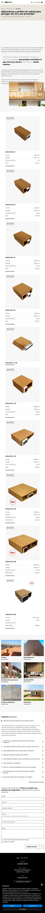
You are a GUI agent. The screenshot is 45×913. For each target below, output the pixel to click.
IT (33, 2)
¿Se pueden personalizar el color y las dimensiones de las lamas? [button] (23, 661)
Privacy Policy (27, 802)
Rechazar (12, 905)
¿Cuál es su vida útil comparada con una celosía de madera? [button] (23, 669)
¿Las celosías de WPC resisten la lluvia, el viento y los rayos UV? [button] (23, 649)
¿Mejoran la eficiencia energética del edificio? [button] (23, 657)
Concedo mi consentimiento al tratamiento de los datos (16, 741)
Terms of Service (33, 802)
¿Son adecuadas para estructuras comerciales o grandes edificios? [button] (23, 674)
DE (39, 2)
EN (35, 2)
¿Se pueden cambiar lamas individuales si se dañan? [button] (23, 679)
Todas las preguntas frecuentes (36, 684)
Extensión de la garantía (22, 783)
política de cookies (23, 892)
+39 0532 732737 (22, 766)
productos (10, 8)
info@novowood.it (22, 779)
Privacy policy (20, 794)
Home (2, 8)
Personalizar (22, 909)
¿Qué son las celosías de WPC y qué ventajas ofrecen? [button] (23, 623)
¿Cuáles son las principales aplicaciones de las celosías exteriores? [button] (23, 643)
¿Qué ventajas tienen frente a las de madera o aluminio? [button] (23, 653)
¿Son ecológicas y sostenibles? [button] (23, 665)
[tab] (22, 623)
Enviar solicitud (35, 749)
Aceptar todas (32, 905)
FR (37, 2)
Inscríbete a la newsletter (8, 743)
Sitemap (26, 794)
